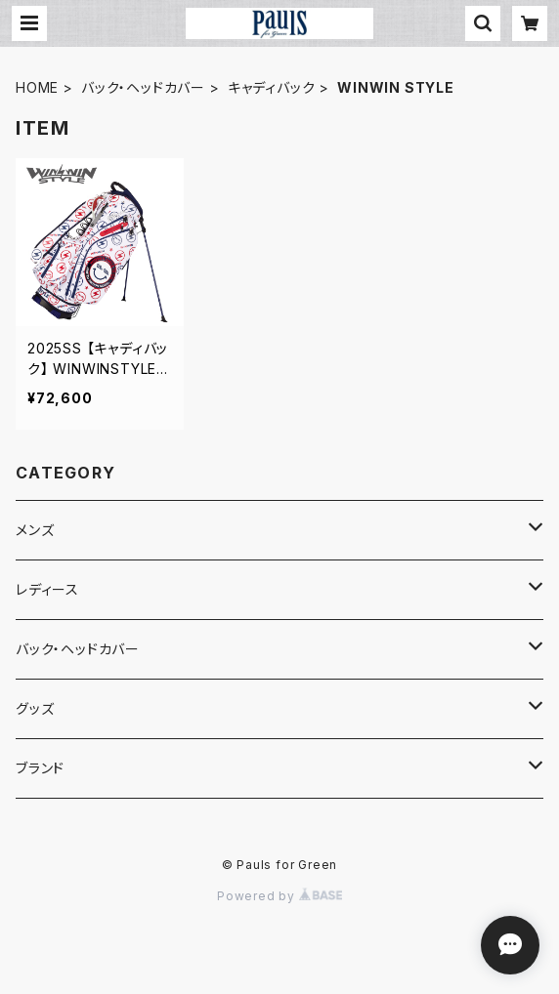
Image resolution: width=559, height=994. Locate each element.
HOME (37, 87)
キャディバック (272, 87)
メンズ (35, 529)
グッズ (35, 708)
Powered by (279, 896)
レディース (47, 589)
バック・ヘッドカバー (143, 87)
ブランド (40, 768)
